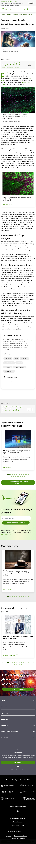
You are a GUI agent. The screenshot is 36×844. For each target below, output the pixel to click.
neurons (3, 84)
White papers (5, 719)
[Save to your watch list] (30, 9)
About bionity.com (18, 825)
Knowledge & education (9, 731)
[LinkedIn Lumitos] (18, 811)
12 (28, 474)
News (3, 700)
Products (4, 713)
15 (15, 476)
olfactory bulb (25, 82)
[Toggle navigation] (34, 9)
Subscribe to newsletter (16, 523)
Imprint (8, 836)
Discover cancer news (18, 689)
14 (13, 476)
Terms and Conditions (20, 836)
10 (25, 474)
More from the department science (18, 482)
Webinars (4, 725)
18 (20, 476)
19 (22, 476)
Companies (4, 707)
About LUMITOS (17, 822)
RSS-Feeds (4, 738)
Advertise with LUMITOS (17, 818)
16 (17, 476)
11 (26, 474)
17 (18, 476)
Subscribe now (18, 762)
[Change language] (27, 9)
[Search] (21, 9)
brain (28, 72)
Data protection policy (18, 838)
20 (24, 476)
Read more (6, 535)
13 (11, 476)
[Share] (24, 9)
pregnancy (8, 72)
